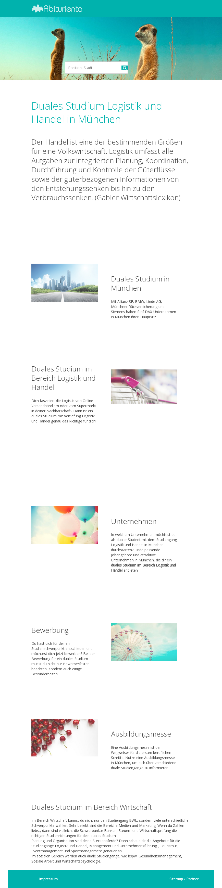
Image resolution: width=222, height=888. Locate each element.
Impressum (48, 879)
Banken (110, 830)
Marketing (147, 825)
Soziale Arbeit (42, 861)
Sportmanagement (86, 850)
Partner (192, 879)
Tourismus (169, 845)
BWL (133, 820)
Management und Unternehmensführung (123, 845)
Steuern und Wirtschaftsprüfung (145, 830)
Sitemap (176, 879)
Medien (125, 825)
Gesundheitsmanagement (160, 856)
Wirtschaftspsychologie (81, 861)
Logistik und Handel (71, 845)
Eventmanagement (47, 850)
